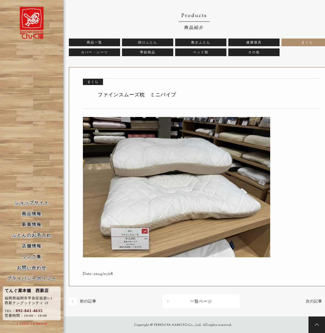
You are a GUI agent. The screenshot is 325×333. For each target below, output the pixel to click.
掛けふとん (147, 42)
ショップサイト (31, 202)
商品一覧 (94, 42)
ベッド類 (200, 52)
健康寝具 (254, 42)
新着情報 (32, 224)
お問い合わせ (32, 267)
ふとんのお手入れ (32, 235)
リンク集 (32, 256)
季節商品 (147, 52)
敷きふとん (200, 42)
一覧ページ (201, 301)
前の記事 (88, 301)
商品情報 (32, 213)
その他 (254, 52)
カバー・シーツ (94, 52)
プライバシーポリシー (31, 278)
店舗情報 (32, 246)
